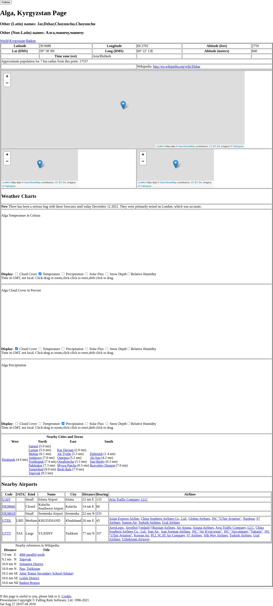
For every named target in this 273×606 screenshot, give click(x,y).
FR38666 (8, 506)
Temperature (51, 274)
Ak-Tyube (64, 454)
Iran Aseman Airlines (175, 531)
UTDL (7, 520)
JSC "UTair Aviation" (226, 518)
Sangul (33, 446)
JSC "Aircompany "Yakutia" (243, 531)
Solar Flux (96, 274)
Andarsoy (35, 458)
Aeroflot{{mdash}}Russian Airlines (150, 527)
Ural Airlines (171, 522)
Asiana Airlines (203, 527)
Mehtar (33, 454)
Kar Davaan (65, 450)
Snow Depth (118, 274)
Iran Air (153, 531)
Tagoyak (34, 473)
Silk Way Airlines (216, 535)
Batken (31, 41)
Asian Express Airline (124, 518)
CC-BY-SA (214, 146)
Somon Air (129, 522)
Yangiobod (36, 469)
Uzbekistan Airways (136, 539)
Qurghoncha (65, 461)
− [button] (7, 83)
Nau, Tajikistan (29, 569)
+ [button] (7, 77)
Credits (66, 596)
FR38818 (8, 513)
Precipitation (74, 274)
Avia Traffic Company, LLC (128, 499)
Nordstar (249, 518)
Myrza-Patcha (66, 465)
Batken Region (29, 583)
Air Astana (184, 527)
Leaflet (159, 146)
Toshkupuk (36, 461)
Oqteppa (63, 458)
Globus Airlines (199, 518)
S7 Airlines (194, 535)
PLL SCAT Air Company (168, 535)
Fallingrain (238, 146)
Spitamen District (31, 564)
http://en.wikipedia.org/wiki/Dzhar (176, 66)
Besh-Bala (64, 469)
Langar (33, 450)
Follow (6, 2)
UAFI (6, 499)
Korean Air (141, 535)
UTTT (6, 533)
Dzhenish (96, 454)
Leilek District (29, 578)
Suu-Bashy (97, 461)
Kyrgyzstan (17, 41)
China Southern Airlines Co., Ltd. (164, 518)
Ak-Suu (95, 458)
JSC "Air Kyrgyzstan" (207, 531)
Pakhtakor (35, 465)
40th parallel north (32, 554)
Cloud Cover (28, 274)
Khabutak (8, 459)
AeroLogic (116, 527)
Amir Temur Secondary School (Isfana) (46, 573)
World (4, 41)
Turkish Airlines (149, 522)
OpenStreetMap (186, 146)
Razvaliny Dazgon (102, 465)
